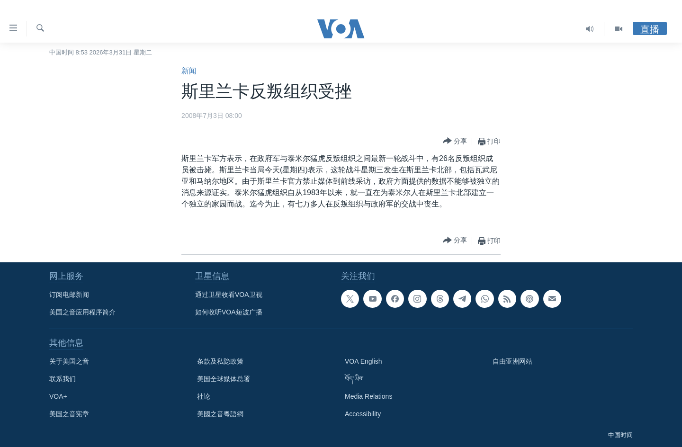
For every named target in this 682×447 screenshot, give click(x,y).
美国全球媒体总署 (223, 379)
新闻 (189, 71)
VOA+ (58, 396)
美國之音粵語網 (220, 414)
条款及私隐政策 (220, 361)
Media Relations (368, 396)
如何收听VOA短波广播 (228, 312)
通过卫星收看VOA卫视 (228, 294)
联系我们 (62, 379)
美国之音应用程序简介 (82, 312)
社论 (203, 396)
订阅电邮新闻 (69, 294)
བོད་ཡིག (354, 379)
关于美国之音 (69, 361)
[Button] (455, 141)
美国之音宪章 (69, 414)
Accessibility (363, 414)
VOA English (363, 361)
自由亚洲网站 (512, 361)
